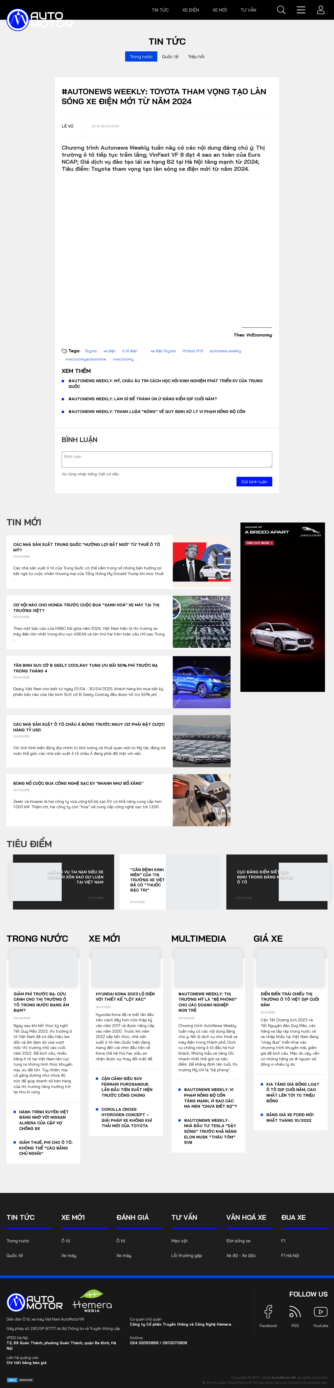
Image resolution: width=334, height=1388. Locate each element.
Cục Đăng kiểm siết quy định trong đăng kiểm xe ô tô (265, 877)
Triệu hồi (196, 56)
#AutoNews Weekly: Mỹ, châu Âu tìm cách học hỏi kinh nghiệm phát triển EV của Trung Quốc (165, 383)
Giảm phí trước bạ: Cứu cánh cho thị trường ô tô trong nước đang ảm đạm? (41, 1002)
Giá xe (268, 938)
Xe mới (220, 10)
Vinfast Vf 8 (192, 351)
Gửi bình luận (254, 481)
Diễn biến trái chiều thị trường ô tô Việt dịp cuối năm (290, 999)
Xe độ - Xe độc (241, 1255)
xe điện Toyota (163, 351)
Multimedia (198, 938)
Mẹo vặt (179, 1240)
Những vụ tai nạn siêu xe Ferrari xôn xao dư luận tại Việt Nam (75, 877)
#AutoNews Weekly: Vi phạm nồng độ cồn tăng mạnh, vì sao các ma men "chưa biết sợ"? (210, 1098)
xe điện (109, 351)
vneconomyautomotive (85, 359)
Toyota (91, 351)
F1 (283, 1240)
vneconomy (123, 359)
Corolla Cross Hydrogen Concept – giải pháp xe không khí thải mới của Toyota (126, 1118)
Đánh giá (132, 1217)
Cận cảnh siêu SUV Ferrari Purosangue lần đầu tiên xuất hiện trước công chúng (126, 1087)
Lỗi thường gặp (186, 1255)
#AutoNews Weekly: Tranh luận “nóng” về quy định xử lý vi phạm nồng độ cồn (156, 411)
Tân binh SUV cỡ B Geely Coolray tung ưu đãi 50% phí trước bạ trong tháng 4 (85, 668)
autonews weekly (225, 351)
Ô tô (65, 1240)
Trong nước (141, 56)
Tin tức (160, 10)
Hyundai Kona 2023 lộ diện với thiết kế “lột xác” (125, 996)
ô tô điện (129, 351)
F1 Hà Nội (290, 1255)
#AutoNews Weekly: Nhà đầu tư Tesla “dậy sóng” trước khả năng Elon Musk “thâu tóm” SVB (210, 1131)
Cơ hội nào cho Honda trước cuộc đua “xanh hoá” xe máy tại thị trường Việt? (86, 607)
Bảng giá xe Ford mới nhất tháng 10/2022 (290, 1117)
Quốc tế (170, 56)
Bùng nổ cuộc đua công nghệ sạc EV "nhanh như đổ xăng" (78, 783)
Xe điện (190, 10)
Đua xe (293, 1217)
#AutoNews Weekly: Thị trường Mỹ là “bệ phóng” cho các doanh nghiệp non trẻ (207, 1002)
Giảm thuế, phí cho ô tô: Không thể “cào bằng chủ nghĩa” (45, 1148)
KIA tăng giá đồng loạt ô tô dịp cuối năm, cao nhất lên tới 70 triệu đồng (292, 1092)
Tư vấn (248, 10)
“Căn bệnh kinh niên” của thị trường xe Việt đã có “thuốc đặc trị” (147, 880)
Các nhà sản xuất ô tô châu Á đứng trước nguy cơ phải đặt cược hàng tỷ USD (89, 727)
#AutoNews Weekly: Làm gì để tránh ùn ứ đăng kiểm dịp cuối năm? (142, 398)
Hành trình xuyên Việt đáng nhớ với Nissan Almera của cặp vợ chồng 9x (44, 1120)
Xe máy (68, 1255)
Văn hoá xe (246, 1217)
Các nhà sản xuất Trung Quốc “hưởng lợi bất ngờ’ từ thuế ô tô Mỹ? (86, 547)
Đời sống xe (238, 1240)
